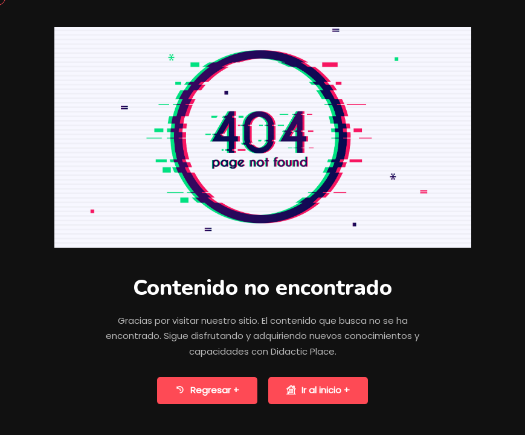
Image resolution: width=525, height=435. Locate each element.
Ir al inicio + (318, 391)
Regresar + (207, 391)
